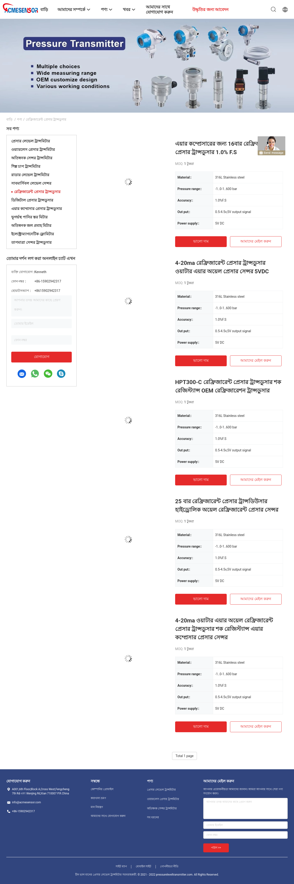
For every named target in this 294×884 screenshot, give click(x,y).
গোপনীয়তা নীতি (169, 866)
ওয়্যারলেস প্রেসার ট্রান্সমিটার (33, 149)
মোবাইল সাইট (143, 866)
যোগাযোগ (41, 356)
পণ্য (19, 119)
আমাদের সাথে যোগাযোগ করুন (108, 816)
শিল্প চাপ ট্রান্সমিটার (25, 166)
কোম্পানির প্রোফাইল (102, 789)
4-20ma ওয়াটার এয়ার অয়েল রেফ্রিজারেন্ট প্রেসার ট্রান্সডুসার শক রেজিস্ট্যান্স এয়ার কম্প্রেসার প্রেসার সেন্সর (224, 629)
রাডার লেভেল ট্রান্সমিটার (30, 175)
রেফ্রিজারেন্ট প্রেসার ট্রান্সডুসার (37, 192)
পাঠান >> (216, 847)
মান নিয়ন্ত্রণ (97, 807)
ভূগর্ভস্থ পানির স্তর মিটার (29, 217)
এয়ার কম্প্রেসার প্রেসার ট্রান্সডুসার (36, 208)
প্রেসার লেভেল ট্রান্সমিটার (30, 141)
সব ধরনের (153, 817)
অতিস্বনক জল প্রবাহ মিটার (31, 225)
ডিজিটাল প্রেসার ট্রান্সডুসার (32, 200)
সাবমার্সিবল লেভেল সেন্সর (31, 183)
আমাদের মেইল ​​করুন (255, 241)
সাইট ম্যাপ (121, 866)
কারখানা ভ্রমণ (98, 798)
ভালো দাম (201, 241)
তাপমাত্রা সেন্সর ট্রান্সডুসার (31, 242)
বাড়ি (9, 119)
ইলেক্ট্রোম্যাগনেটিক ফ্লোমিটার (32, 234)
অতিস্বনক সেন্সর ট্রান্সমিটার (31, 158)
